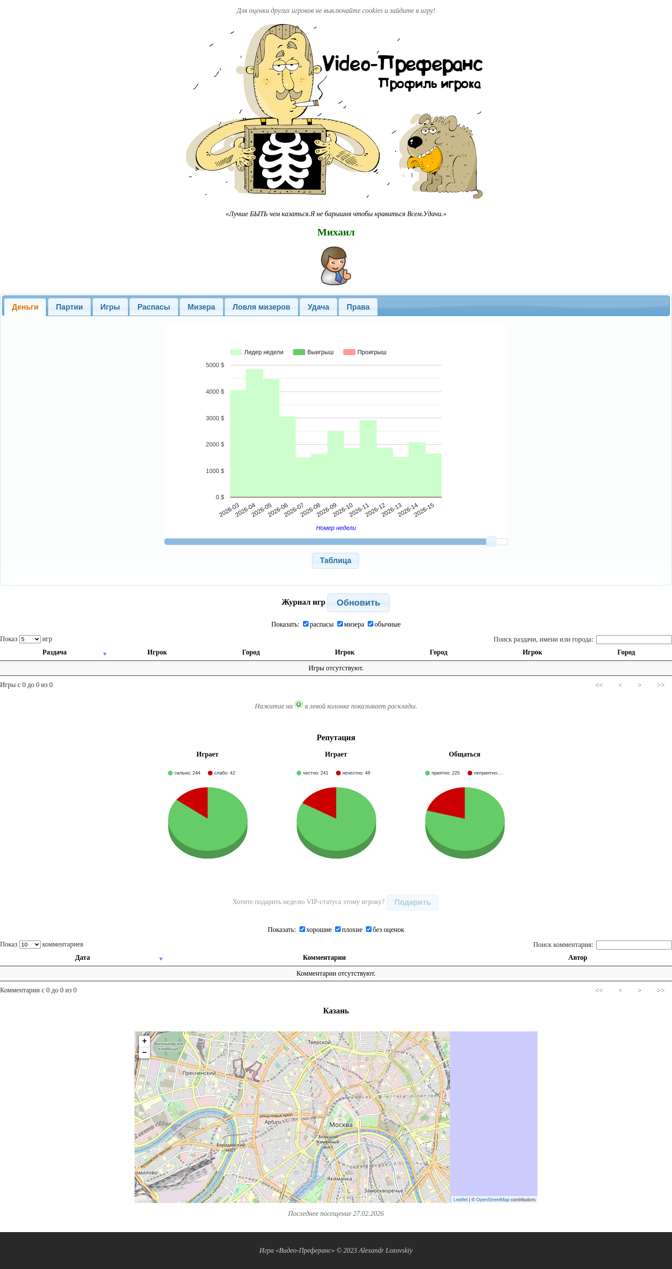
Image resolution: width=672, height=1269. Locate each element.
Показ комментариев (42, 944)
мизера (350, 624)
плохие (349, 929)
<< (599, 685)
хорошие (316, 929)
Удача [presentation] (318, 307)
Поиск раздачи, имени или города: (583, 639)
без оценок (385, 929)
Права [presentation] (358, 307)
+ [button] (144, 1041)
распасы (318, 624)
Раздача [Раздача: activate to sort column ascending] (54, 652)
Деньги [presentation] (25, 307)
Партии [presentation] (69, 307)
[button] (336, 561)
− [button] (144, 1053)
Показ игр (26, 638)
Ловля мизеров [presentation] (261, 307)
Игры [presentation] (110, 307)
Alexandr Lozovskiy (386, 1250)
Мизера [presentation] (201, 307)
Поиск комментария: (602, 944)
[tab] (25, 307)
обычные (384, 624)
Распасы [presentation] (154, 307)
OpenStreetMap (493, 1199)
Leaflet (460, 1199)
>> (661, 685)
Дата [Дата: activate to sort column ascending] (82, 957)
